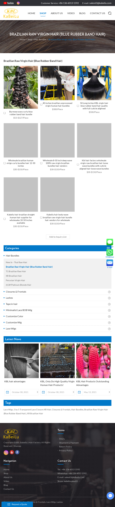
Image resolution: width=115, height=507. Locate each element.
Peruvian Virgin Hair (15, 280)
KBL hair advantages (14, 381)
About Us (57, 13)
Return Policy (65, 446)
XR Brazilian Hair (14, 276)
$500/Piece (94, 112)
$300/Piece (57, 109)
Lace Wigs (58, 329)
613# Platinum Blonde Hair (18, 285)
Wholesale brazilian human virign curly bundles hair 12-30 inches (21, 163)
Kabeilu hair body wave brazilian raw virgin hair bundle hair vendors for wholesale (57, 217)
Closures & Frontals (58, 292)
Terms (61, 430)
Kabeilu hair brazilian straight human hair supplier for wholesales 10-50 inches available (21, 218)
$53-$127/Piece (20, 117)
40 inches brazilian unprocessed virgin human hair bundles (57, 104)
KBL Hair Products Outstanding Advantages (92, 383)
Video (71, 13)
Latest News (13, 339)
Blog (82, 13)
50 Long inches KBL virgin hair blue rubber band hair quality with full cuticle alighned (94, 106)
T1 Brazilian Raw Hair (16, 271)
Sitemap (17, 446)
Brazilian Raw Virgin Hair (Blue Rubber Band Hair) (57, 34)
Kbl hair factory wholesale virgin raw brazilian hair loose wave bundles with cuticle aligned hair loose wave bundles (94, 164)
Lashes (58, 298)
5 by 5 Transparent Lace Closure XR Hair (32, 409)
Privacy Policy (65, 450)
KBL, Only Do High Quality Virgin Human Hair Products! (57, 383)
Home (31, 13)
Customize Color (58, 316)
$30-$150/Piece (20, 169)
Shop (43, 13)
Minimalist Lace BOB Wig (58, 310)
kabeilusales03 (71, 481)
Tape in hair (58, 304)
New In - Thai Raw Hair (16, 262)
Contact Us (97, 13)
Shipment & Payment (69, 442)
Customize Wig (58, 322)
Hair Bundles (40, 39)
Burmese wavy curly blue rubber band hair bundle (20, 113)
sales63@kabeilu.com (100, 3)
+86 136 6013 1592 (77, 473)
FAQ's (62, 439)
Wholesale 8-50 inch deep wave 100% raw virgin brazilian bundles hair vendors (57, 163)
